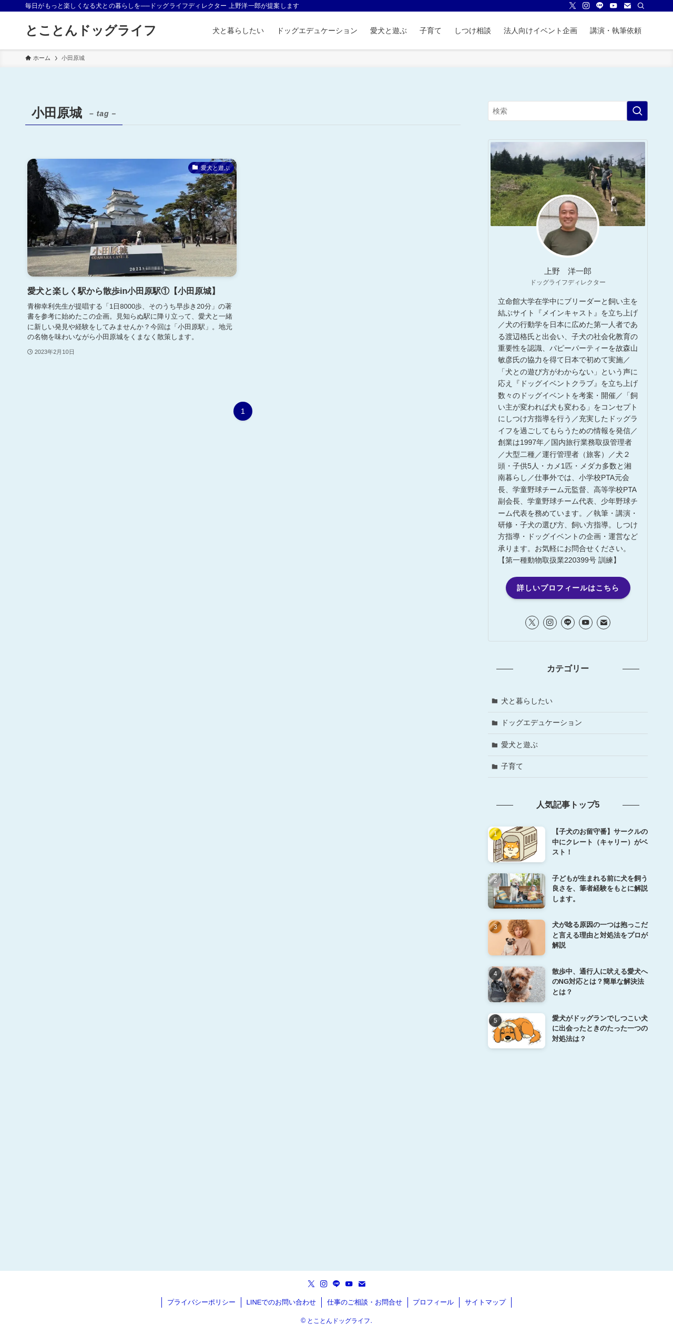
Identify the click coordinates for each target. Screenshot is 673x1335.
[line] (600, 6)
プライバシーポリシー (201, 1302)
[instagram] (586, 6)
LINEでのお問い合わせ (282, 1302)
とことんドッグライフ (91, 30)
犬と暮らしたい (527, 701)
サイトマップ (485, 1302)
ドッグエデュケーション (541, 722)
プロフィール (433, 1302)
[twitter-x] (572, 6)
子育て (512, 766)
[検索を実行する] (637, 111)
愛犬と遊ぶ (519, 744)
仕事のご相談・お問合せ (364, 1302)
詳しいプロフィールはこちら (568, 588)
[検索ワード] (568, 111)
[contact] (627, 6)
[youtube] (613, 6)
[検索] (641, 6)
